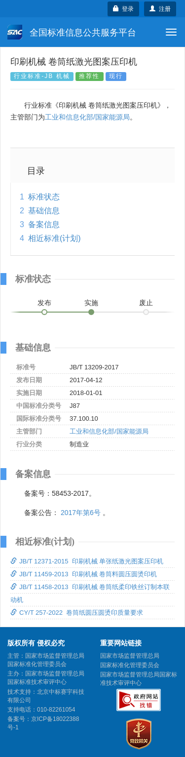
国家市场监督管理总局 (129, 655)
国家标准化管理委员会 (129, 665)
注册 (160, 8)
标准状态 (44, 197)
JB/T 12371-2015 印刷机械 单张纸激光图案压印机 (86, 561)
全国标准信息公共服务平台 (71, 32)
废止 (146, 303)
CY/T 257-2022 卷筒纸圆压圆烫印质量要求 (76, 612)
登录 (123, 8)
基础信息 (44, 210)
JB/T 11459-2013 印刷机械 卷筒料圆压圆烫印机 (83, 574)
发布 (44, 303)
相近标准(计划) (54, 238)
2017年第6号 (81, 513)
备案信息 (44, 224)
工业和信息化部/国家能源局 (87, 117)
